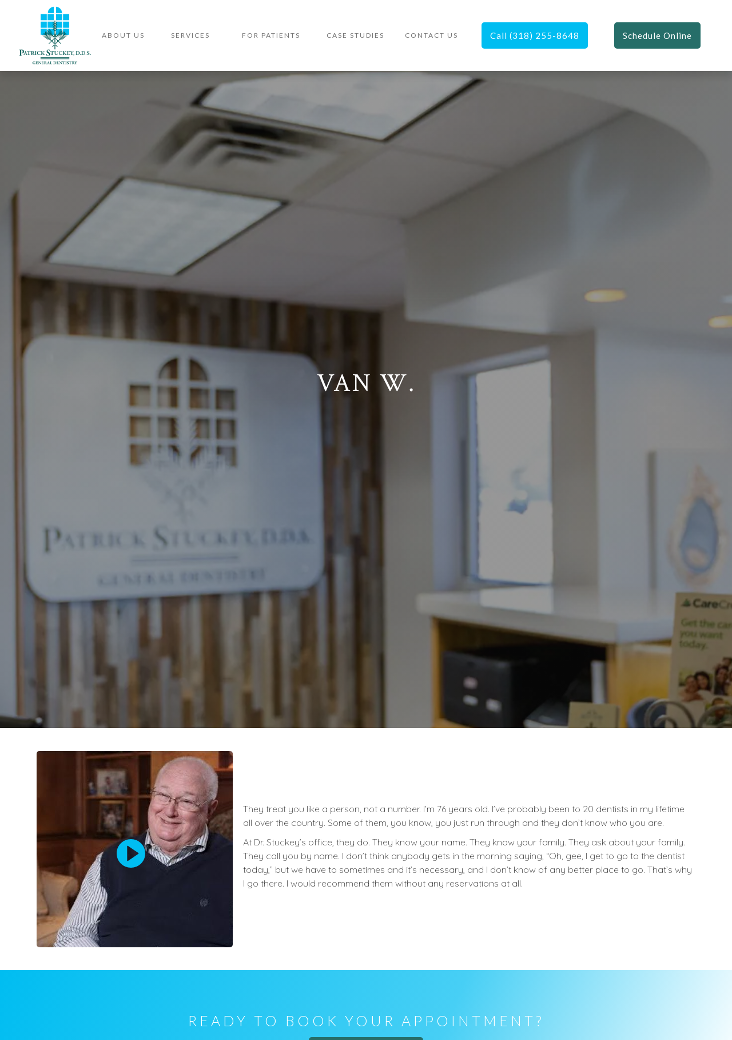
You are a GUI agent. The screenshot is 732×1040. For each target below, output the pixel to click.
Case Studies (355, 35)
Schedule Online (657, 35)
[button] (190, 35)
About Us (123, 35)
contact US (431, 35)
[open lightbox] (131, 853)
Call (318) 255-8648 (534, 35)
